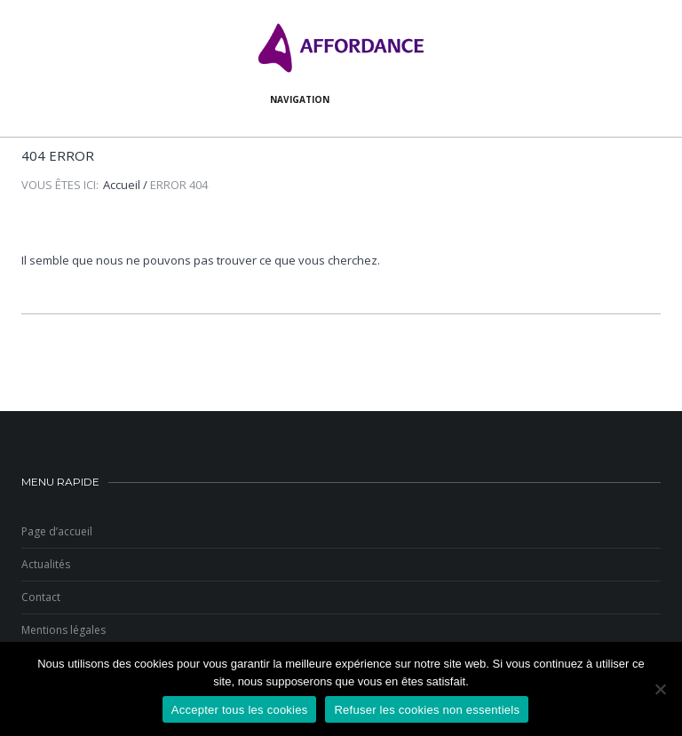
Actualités (45, 564)
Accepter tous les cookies (239, 709)
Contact (40, 597)
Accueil (121, 185)
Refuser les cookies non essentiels (426, 709)
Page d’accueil (56, 531)
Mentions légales (63, 629)
